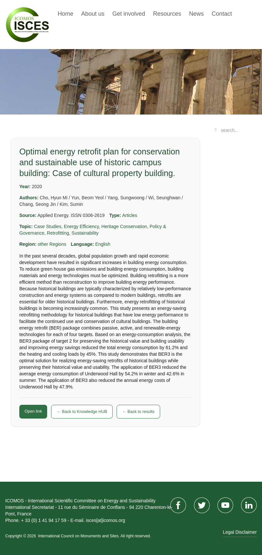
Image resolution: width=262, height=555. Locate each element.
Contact (222, 13)
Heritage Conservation (124, 226)
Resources (167, 13)
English (102, 244)
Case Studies (47, 226)
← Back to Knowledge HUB (82, 411)
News (196, 13)
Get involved (128, 13)
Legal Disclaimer (240, 532)
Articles (129, 215)
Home (65, 13)
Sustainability (85, 233)
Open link (33, 411)
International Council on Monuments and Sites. (79, 536)
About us (92, 13)
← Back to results (138, 411)
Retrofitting (58, 233)
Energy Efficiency (81, 226)
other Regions (52, 244)
